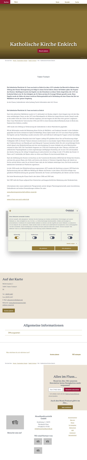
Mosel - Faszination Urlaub (20, 60)
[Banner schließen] (77, 210)
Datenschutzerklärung (72, 394)
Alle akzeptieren (66, 248)
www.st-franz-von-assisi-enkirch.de (18, 199)
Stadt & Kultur (32, 60)
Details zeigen (71, 243)
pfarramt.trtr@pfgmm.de (15, 300)
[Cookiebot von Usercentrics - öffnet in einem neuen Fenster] (67, 211)
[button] (5, 2)
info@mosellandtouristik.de (43, 429)
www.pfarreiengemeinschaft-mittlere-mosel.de (22, 192)
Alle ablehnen (43, 248)
